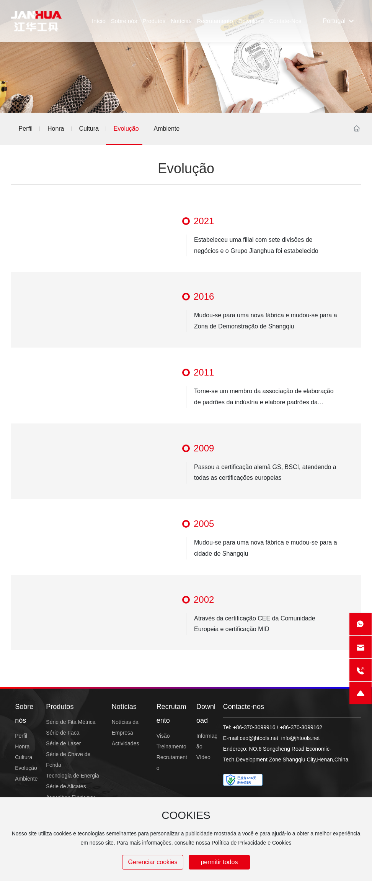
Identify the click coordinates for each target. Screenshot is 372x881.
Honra (55, 128)
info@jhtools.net (300, 738)
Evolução (126, 128)
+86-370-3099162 (301, 727)
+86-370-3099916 (254, 727)
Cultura (89, 128)
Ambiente (167, 128)
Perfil (26, 128)
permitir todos (219, 862)
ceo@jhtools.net (259, 738)
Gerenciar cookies (153, 862)
